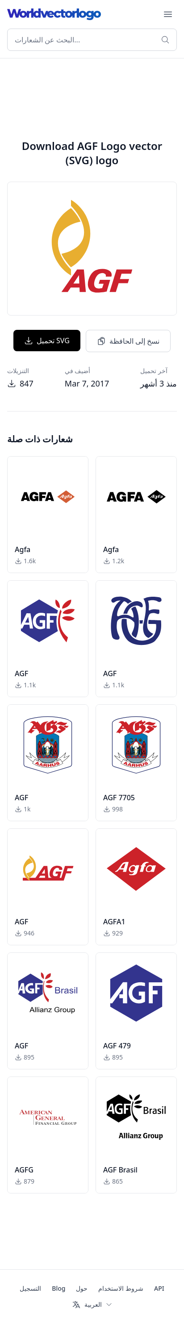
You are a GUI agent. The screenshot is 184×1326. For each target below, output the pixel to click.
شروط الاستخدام (120, 1288)
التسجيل (30, 1288)
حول (82, 1288)
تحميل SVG (47, 340)
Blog (58, 1288)
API (159, 1288)
